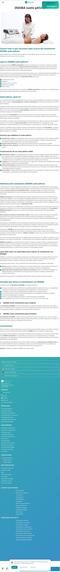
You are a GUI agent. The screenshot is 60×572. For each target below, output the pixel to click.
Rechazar (33, 567)
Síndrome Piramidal (21, 507)
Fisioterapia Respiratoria (8, 436)
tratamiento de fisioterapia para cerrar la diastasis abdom (30, 298)
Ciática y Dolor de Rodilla (23, 503)
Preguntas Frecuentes (7, 468)
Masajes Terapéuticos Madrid (24, 539)
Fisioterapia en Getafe (22, 525)
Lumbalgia (19, 501)
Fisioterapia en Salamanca (23, 531)
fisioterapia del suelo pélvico (16, 56)
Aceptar (14, 567)
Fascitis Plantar (20, 499)
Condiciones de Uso (6, 481)
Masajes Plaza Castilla (7, 445)
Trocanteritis (19, 495)
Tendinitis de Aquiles (21, 510)
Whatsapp (30, 395)
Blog (2, 472)
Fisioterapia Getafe (6, 411)
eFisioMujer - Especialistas (8, 430)
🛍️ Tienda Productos (7, 458)
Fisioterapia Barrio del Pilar (8, 419)
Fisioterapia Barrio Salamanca (9, 415)
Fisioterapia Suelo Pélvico (8, 428)
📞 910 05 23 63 (5, 392)
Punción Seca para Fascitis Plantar (25, 535)
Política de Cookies (6, 483)
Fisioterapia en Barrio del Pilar (24, 529)
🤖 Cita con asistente (7, 402)
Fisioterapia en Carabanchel (23, 527)
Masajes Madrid (5, 441)
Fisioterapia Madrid (6, 409)
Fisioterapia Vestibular (7, 449)
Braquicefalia (19, 514)
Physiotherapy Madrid (7, 421)
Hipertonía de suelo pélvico (9, 83)
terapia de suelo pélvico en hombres (42, 317)
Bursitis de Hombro (21, 505)
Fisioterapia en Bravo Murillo (24, 533)
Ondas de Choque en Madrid (24, 537)
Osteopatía (4, 451)
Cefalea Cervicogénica (22, 492)
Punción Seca (5, 438)
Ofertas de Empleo (6, 474)
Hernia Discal (19, 497)
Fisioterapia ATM (5, 432)
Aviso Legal (4, 476)
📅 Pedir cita (4, 400)
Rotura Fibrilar (20, 490)
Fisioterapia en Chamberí (23, 522)
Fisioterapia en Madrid (22, 520)
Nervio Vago (19, 512)
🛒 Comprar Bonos (6, 460)
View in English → (52, 6)
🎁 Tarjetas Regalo (6, 462)
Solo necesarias (23, 567)
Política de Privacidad (7, 478)
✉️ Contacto (4, 398)
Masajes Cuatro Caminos (8, 443)
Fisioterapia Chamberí (7, 417)
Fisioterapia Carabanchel (8, 413)
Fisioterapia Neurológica (8, 447)
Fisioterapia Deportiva (7, 434)
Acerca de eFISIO (6, 470)
